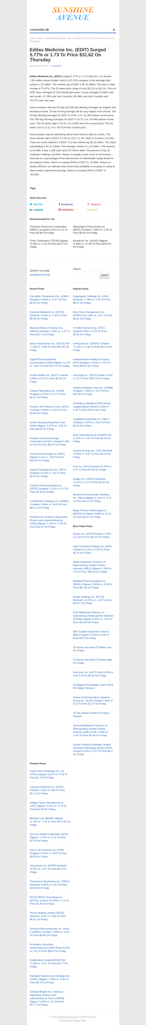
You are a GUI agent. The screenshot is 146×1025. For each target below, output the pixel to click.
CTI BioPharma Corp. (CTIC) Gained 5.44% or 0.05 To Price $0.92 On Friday (90, 331)
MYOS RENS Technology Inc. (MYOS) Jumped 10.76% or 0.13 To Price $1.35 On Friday (49, 900)
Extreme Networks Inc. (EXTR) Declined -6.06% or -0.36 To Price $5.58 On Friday (48, 315)
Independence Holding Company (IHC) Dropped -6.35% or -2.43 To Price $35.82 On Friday (91, 362)
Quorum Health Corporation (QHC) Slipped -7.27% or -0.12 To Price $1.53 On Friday (49, 837)
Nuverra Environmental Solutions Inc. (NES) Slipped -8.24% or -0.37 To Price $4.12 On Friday (92, 498)
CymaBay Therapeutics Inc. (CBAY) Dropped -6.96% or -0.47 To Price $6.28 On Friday (49, 299)
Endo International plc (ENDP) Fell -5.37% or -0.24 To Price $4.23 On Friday (92, 438)
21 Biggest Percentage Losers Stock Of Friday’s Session (93, 686)
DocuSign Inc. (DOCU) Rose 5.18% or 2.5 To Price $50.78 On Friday (93, 377)
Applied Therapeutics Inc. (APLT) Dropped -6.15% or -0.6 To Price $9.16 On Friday (48, 473)
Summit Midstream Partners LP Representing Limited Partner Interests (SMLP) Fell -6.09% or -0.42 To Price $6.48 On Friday (90, 730)
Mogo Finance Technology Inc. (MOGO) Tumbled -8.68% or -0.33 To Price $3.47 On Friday (92, 513)
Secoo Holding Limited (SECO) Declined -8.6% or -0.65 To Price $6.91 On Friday (48, 916)
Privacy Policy (79, 1020)
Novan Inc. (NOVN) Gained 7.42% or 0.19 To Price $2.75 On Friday (92, 535)
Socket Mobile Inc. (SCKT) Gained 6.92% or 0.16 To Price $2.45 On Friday (49, 378)
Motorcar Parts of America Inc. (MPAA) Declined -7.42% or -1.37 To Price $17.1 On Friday (50, 331)
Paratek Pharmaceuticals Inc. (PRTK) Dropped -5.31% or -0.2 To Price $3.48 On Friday (49, 488)
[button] (39, 30)
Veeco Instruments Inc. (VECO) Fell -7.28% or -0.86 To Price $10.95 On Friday (49, 347)
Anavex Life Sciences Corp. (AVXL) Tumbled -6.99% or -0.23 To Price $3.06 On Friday (49, 410)
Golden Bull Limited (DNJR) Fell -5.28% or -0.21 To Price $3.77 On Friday (49, 963)
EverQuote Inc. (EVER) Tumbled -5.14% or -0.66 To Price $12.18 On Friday (92, 347)
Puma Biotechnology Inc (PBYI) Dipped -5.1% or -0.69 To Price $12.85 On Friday (47, 457)
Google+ (94, 204)
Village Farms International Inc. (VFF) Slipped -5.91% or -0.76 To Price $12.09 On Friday (48, 806)
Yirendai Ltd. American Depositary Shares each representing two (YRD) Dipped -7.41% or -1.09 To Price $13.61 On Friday (48, 521)
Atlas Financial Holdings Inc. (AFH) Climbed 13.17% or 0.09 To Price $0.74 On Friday (92, 549)
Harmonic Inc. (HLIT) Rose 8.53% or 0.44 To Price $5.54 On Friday (93, 674)
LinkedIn (36, 209)
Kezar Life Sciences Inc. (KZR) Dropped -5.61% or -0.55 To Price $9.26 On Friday (48, 853)
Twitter (36, 204)
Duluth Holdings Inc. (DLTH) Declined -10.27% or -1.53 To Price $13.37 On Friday (92, 600)
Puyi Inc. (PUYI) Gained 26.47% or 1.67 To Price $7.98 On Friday (92, 468)
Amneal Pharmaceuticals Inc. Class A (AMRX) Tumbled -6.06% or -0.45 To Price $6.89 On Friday (49, 932)
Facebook (66, 204)
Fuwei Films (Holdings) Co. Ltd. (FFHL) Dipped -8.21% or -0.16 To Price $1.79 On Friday (48, 774)
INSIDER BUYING (40, 274)
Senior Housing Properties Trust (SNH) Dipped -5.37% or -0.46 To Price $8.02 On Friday (48, 425)
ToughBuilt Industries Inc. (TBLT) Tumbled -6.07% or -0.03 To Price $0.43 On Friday (91, 422)
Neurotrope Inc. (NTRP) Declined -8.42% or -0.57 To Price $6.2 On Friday (48, 869)
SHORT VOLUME (40, 270)
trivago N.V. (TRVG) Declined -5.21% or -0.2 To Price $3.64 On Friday (91, 482)
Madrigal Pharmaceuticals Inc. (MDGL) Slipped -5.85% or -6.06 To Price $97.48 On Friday (92, 584)
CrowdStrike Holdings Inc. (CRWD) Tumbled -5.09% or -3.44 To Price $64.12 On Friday (49, 504)
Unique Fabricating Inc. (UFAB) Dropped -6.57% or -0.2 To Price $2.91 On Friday (48, 394)
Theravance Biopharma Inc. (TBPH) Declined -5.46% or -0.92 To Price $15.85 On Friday (50, 884)
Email (92, 209)
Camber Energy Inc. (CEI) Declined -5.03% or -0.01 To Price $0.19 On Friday (92, 454)
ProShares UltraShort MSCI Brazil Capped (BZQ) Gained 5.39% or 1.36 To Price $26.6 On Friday (92, 406)
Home (33, 38)
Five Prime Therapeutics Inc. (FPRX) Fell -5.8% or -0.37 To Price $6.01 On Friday (92, 315)
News (41, 38)
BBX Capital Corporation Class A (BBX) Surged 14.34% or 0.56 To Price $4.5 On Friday (91, 635)
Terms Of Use (66, 1020)
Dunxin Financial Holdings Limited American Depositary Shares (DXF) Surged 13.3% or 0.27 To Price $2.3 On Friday (93, 749)
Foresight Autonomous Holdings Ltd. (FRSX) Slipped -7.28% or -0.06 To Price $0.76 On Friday (50, 979)
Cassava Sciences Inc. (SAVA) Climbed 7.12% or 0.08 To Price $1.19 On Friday (47, 790)
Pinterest (66, 209)
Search (77, 268)
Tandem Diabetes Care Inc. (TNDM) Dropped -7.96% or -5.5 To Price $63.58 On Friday (93, 391)
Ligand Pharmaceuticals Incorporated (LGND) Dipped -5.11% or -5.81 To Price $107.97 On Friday (50, 362)
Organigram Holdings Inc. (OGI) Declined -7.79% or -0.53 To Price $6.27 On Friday (91, 299)
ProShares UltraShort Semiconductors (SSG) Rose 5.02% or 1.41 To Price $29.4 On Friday (50, 947)
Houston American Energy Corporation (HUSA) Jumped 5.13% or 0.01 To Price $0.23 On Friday (50, 441)
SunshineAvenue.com (67, 1017)
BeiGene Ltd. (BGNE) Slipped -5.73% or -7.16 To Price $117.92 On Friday (50, 821)
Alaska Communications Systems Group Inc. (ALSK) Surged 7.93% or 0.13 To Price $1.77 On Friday (93, 700)
